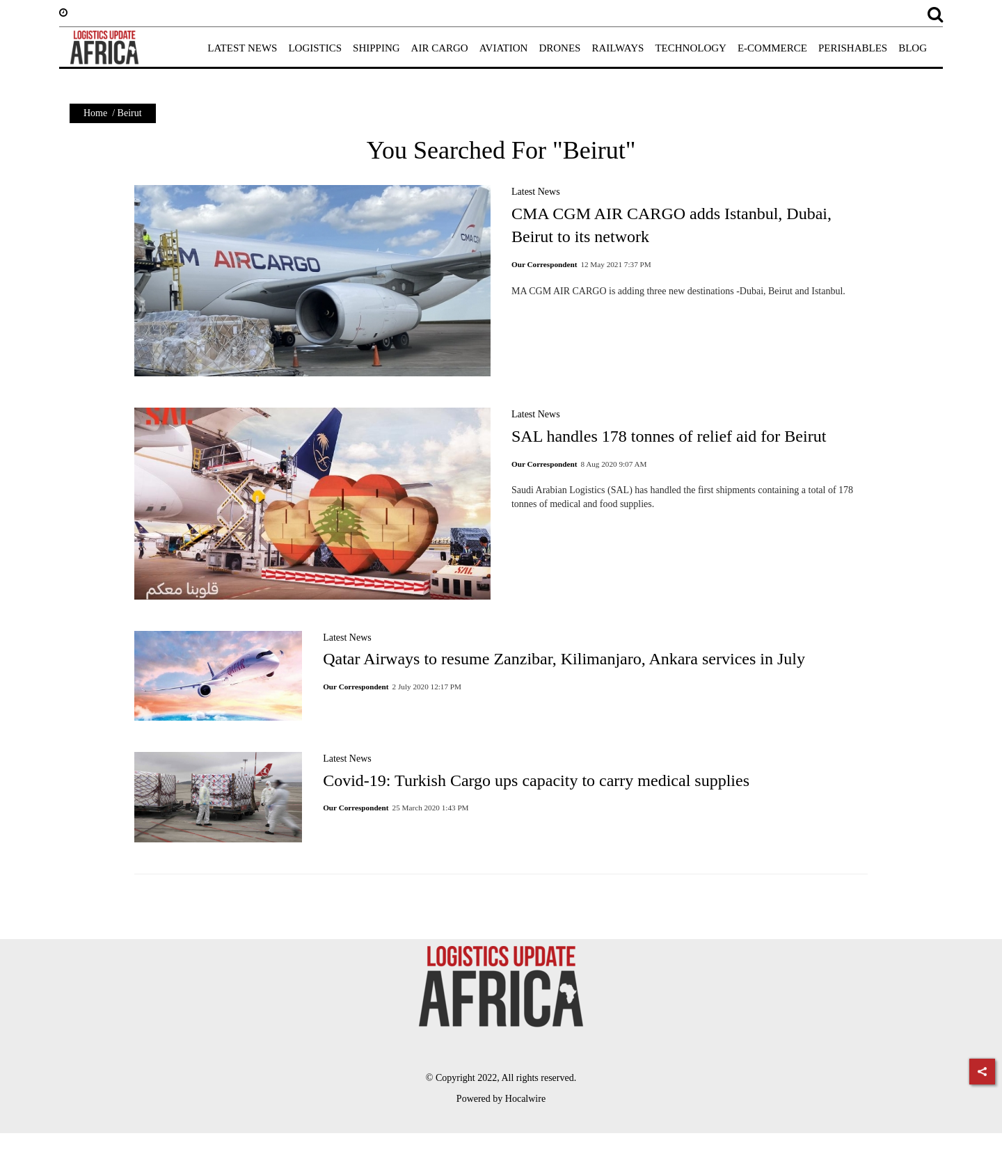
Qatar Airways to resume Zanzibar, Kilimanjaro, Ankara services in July (564, 659)
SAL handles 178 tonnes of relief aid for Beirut (668, 436)
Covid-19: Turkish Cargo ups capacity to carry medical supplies (536, 780)
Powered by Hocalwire (501, 1098)
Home (95, 113)
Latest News (535, 191)
